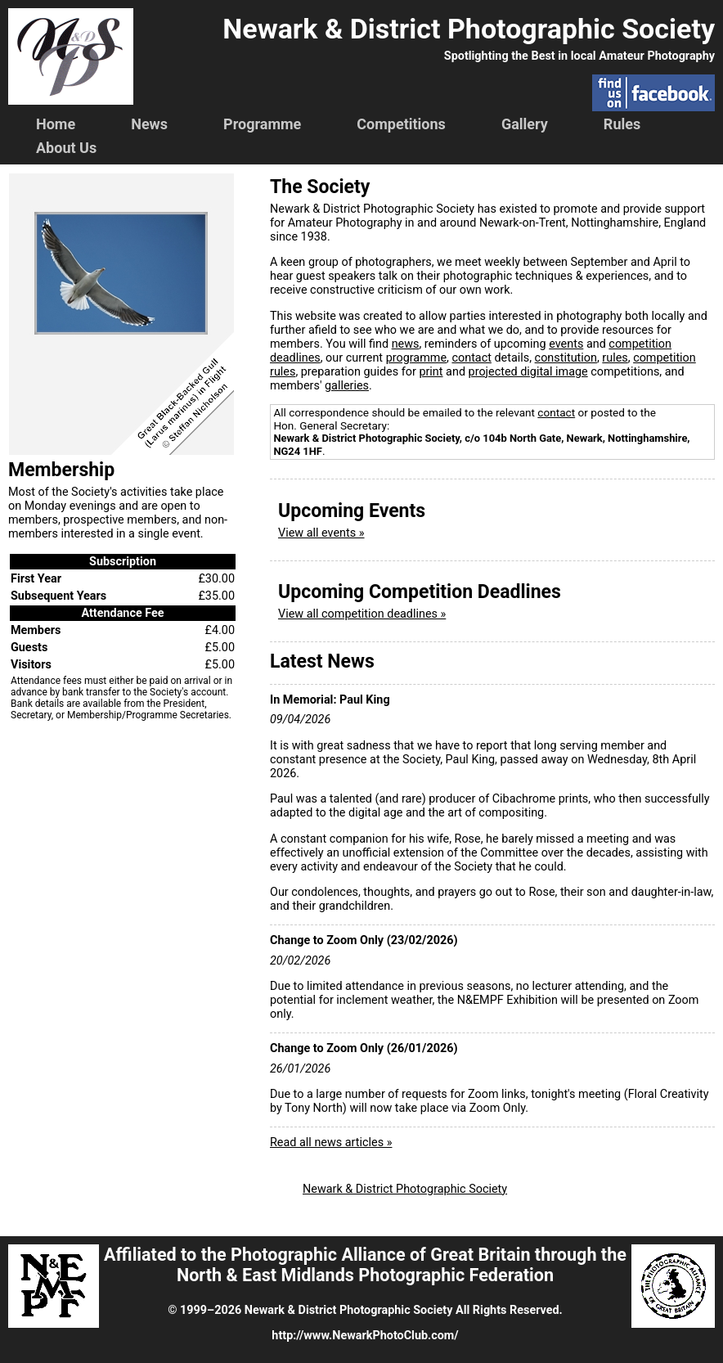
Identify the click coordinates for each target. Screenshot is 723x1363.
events (566, 344)
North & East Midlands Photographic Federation (365, 1275)
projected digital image (528, 372)
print (430, 372)
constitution (566, 358)
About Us (66, 147)
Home (55, 124)
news (406, 344)
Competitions (401, 124)
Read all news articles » (331, 1142)
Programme (262, 124)
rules (614, 358)
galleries (347, 386)
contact (471, 358)
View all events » (321, 533)
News (149, 124)
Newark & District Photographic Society (405, 1189)
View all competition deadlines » (362, 614)
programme (416, 358)
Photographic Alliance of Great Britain (380, 1254)
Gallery (524, 124)
